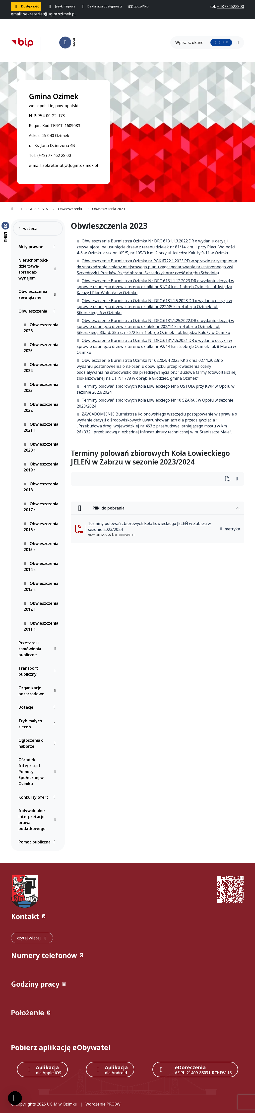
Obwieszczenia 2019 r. (41, 467)
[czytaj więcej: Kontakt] (32, 938)
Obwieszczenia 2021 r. (41, 427)
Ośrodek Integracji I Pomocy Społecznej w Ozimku (38, 771)
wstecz (27, 228)
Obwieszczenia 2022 (41, 407)
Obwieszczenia (38, 311)
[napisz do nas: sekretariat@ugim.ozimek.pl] (49, 14)
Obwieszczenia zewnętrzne (38, 294)
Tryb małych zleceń (38, 724)
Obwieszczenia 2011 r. (41, 626)
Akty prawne (38, 246)
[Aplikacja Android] (110, 1069)
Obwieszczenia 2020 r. (41, 447)
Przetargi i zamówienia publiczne (38, 648)
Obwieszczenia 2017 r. (41, 506)
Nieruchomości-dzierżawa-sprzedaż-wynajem (38, 269)
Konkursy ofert (38, 797)
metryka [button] (230, 529)
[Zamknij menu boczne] (5, 231)
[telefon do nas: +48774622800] (230, 6)
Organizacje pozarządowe (38, 690)
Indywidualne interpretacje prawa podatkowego (38, 819)
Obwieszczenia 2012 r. (41, 606)
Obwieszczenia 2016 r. (41, 526)
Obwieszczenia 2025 (41, 347)
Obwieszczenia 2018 (41, 487)
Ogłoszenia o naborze (38, 743)
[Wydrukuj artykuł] (229, 479)
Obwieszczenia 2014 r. (41, 566)
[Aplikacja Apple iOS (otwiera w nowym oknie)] (42, 1069)
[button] (127, 916)
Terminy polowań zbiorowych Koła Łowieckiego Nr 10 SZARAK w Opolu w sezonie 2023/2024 (155, 403)
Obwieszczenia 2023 (41, 387)
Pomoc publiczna (38, 842)
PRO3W (114, 1104)
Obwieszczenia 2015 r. (41, 546)
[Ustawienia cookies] (15, 1098)
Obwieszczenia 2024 (41, 367)
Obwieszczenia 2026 (41, 327)
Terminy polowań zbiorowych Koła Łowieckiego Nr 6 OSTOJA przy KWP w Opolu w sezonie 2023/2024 (156, 389)
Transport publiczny (38, 671)
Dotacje (38, 707)
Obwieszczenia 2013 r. (41, 586)
